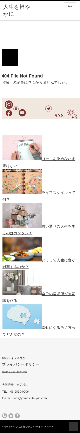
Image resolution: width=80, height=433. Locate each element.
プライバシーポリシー (21, 364)
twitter (10, 415)
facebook (17, 415)
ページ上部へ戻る (73, 426)
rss (4, 415)
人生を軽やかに (24, 426)
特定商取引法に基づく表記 (14, 371)
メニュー (70, 6)
